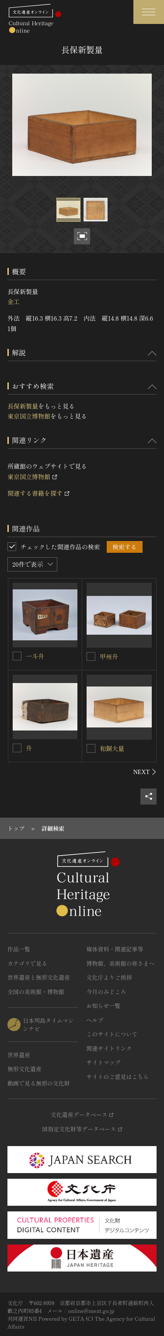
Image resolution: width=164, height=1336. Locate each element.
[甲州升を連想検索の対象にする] (91, 656)
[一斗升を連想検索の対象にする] (17, 656)
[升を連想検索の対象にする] (17, 748)
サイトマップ (104, 1062)
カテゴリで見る (27, 963)
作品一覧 (18, 949)
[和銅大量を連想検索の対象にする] (91, 748)
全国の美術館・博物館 (35, 992)
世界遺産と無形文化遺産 (38, 977)
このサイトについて (112, 1034)
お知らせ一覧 (104, 1005)
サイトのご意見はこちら (118, 1076)
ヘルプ (95, 1020)
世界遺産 (18, 1055)
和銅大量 (112, 748)
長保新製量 (22, 406)
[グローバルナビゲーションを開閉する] (148, 12)
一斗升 (35, 656)
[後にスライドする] (145, 772)
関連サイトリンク (109, 1048)
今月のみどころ (106, 992)
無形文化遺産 (24, 1069)
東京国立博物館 (28, 416)
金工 (13, 301)
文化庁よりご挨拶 (109, 977)
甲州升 (109, 656)
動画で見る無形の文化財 (38, 1083)
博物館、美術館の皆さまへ (121, 963)
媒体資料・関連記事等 (115, 949)
